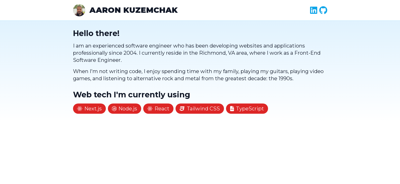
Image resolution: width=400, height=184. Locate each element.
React (158, 109)
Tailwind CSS (200, 109)
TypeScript (247, 109)
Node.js (124, 109)
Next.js (89, 109)
